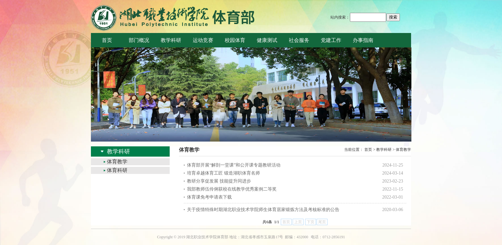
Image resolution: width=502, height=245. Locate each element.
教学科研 (384, 149)
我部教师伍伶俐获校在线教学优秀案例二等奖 (232, 189)
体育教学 (117, 161)
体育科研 (117, 170)
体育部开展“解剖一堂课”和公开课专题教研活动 (233, 165)
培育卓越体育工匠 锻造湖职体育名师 (223, 173)
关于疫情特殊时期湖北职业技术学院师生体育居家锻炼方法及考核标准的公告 (263, 209)
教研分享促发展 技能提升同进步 (219, 181)
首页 (368, 149)
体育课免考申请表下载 (209, 197)
